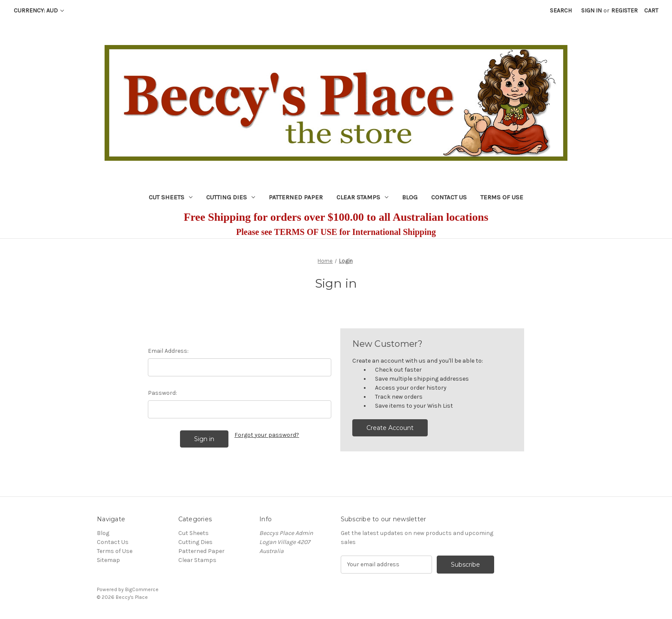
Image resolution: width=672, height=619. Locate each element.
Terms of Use (501, 197)
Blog (409, 197)
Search (561, 10)
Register (624, 10)
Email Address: (168, 351)
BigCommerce (142, 589)
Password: (162, 393)
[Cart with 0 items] (651, 10)
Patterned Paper (296, 197)
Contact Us (449, 197)
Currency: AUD (39, 10)
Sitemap (108, 560)
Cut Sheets (170, 197)
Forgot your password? (266, 435)
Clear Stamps (362, 197)
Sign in (591, 10)
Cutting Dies (230, 197)
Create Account (390, 428)
